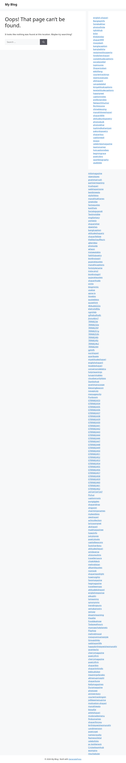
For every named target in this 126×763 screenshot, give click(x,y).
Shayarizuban (99, 68)
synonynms (93, 602)
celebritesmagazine (102, 143)
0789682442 (94, 428)
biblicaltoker (94, 671)
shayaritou (98, 134)
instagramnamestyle (98, 636)
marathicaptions (96, 264)
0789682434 (94, 403)
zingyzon (92, 507)
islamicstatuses (100, 77)
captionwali (98, 137)
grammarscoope (96, 384)
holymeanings (95, 372)
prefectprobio (100, 99)
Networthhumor (101, 102)
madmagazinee (95, 529)
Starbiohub (93, 381)
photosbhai (98, 124)
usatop (91, 290)
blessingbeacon (96, 387)
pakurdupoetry (100, 131)
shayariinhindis (95, 668)
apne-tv (92, 293)
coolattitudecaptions (103, 58)
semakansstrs (95, 608)
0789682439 (94, 419)
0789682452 (94, 457)
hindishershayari (101, 55)
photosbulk (98, 121)
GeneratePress (75, 759)
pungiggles (93, 501)
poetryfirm (93, 655)
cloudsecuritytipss (97, 378)
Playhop (92, 630)
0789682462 (94, 488)
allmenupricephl (96, 678)
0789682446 (94, 438)
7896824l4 (93, 346)
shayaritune (94, 681)
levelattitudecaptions (103, 90)
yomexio (92, 220)
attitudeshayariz (96, 233)
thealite (92, 618)
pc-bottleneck (95, 744)
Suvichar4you (94, 545)
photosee (92, 690)
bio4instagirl (94, 258)
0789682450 (94, 450)
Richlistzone (99, 106)
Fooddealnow (95, 621)
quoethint (93, 302)
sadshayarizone (95, 189)
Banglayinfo (99, 20)
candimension (95, 728)
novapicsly (93, 390)
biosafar (92, 709)
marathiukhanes (96, 198)
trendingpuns (95, 605)
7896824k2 (93, 343)
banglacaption (100, 46)
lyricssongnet (94, 523)
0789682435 (94, 406)
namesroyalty (95, 734)
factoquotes (94, 204)
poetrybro (98, 156)
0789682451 (94, 454)
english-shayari (100, 17)
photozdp (93, 245)
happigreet (98, 93)
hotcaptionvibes (101, 150)
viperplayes (93, 176)
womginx (92, 750)
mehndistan (94, 564)
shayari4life (98, 115)
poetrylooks (94, 539)
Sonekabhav (99, 24)
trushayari (93, 186)
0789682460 (94, 482)
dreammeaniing (96, 614)
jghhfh (91, 350)
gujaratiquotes (95, 261)
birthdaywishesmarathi (99, 725)
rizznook (92, 570)
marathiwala (94, 706)
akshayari (93, 526)
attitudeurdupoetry (102, 118)
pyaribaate (93, 356)
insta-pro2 (93, 271)
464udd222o (94, 305)
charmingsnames (96, 510)
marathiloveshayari (102, 112)
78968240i (93, 337)
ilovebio (92, 296)
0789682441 (94, 425)
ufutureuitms (94, 554)
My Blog (11, 4)
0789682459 (94, 479)
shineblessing (100, 109)
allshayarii (98, 80)
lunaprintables (95, 375)
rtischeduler (94, 753)
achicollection (95, 520)
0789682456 (94, 469)
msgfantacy (94, 217)
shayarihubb (94, 280)
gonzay (91, 611)
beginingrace (99, 153)
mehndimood (95, 633)
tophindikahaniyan (102, 128)
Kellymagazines (95, 684)
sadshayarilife (95, 643)
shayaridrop (94, 504)
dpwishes (92, 226)
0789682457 (94, 472)
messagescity (94, 394)
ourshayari (93, 353)
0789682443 (94, 432)
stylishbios (93, 195)
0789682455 (94, 466)
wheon (91, 249)
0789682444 (94, 435)
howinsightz (94, 577)
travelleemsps (95, 586)
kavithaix (92, 208)
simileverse (93, 551)
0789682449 (94, 447)
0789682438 (94, 416)
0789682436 (94, 409)
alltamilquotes (95, 567)
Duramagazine (95, 687)
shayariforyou (95, 722)
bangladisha (99, 49)
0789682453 (94, 460)
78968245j (93, 340)
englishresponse (96, 592)
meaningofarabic (96, 674)
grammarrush (95, 179)
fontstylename (95, 268)
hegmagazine (95, 583)
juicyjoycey (93, 536)
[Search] (43, 42)
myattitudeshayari (97, 359)
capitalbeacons (95, 542)
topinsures (98, 65)
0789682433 (94, 400)
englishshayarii (95, 362)
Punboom (93, 397)
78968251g (93, 331)
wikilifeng (97, 71)
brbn (95, 33)
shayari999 (98, 39)
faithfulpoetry (95, 255)
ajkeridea (92, 242)
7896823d (93, 321)
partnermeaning (96, 182)
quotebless (93, 299)
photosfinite (99, 27)
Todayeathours (95, 624)
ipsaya (96, 140)
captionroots (94, 498)
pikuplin (92, 596)
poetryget (93, 731)
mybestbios (94, 514)
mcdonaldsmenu (96, 715)
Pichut (91, 495)
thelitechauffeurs (96, 239)
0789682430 (94, 422)
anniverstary (94, 693)
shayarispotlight (96, 573)
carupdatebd (99, 83)
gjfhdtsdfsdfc (94, 315)
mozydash (98, 42)
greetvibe (93, 201)
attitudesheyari (95, 548)
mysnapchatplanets (97, 627)
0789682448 (94, 444)
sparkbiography (101, 159)
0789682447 (94, 441)
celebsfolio (93, 741)
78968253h (93, 334)
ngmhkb (92, 312)
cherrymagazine (96, 652)
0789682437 (94, 413)
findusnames (94, 718)
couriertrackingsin (97, 696)
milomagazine (95, 173)
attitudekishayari (96, 589)
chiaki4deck (94, 561)
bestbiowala (94, 192)
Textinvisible (94, 214)
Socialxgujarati (95, 211)
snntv (91, 283)
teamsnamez (99, 147)
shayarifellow (94, 236)
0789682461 (94, 485)
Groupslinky (94, 640)
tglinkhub (97, 30)
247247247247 (95, 491)
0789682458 (94, 476)
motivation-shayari (97, 703)
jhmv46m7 (93, 318)
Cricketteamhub (96, 747)
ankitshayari (94, 712)
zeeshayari (93, 517)
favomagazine (95, 580)
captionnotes (99, 96)
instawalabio (94, 252)
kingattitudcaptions (102, 87)
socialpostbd (99, 61)
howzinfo (92, 532)
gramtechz (93, 649)
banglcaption (94, 230)
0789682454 (94, 463)
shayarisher (94, 223)
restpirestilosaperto (102, 52)
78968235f (93, 327)
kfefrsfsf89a (94, 308)
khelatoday (98, 36)
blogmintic (93, 286)
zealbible (97, 162)
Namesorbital (95, 737)
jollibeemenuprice (97, 700)
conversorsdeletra (97, 368)
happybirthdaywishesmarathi (102, 646)
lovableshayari (95, 365)
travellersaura (95, 558)
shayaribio (93, 665)
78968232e (93, 324)
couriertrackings (101, 74)
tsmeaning (93, 599)
